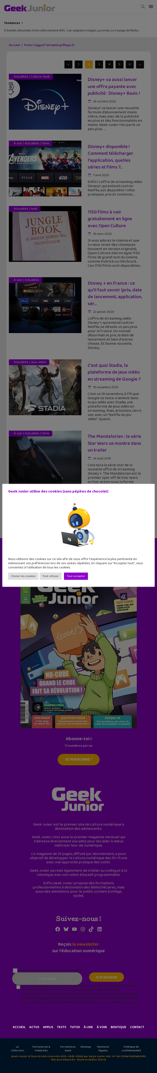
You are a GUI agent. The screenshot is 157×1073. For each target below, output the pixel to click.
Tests (61, 1027)
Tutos (75, 1027)
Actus (34, 1027)
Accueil (19, 1027)
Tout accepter (76, 576)
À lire (88, 1027)
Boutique (118, 1027)
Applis (48, 1027)
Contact (137, 1027)
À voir (102, 1027)
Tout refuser (50, 576)
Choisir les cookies (23, 576)
